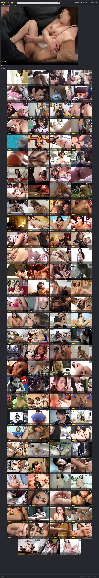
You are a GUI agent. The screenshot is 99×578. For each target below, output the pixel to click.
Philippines (74, 278)
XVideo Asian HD (7, 3)
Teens (51, 246)
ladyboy (55, 149)
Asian (55, 133)
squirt (34, 101)
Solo (30, 505)
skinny (34, 375)
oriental (7, 65)
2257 (3, 576)
